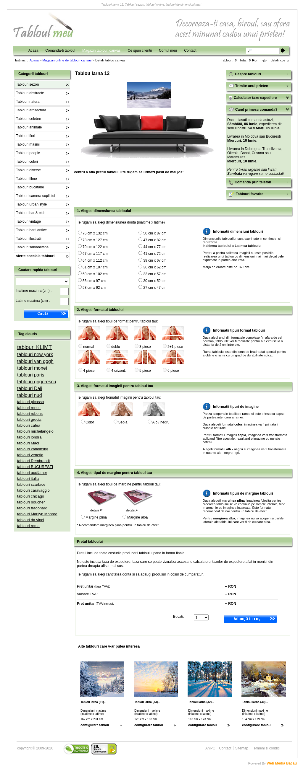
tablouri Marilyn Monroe (37, 514)
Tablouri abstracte (30, 93)
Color (90, 422)
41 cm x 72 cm (154, 254)
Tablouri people (28, 153)
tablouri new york (35, 354)
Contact (190, 50)
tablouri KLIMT (34, 347)
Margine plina (96, 517)
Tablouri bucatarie (30, 187)
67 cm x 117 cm (95, 254)
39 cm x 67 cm (154, 260)
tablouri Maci (28, 443)
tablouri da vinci (30, 520)
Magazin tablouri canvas (101, 50)
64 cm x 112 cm (95, 260)
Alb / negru (161, 422)
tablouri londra (29, 437)
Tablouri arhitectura (31, 110)
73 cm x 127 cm (95, 240)
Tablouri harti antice (31, 230)
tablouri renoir (29, 407)
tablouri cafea (28, 425)
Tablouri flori (25, 136)
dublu (115, 347)
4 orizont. (118, 371)
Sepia (123, 422)
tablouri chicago (30, 496)
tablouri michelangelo (35, 431)
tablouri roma (28, 526)
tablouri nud (29, 395)
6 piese (173, 371)
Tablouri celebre (28, 119)
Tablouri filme (26, 179)
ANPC (210, 748)
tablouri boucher (31, 502)
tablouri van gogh (35, 361)
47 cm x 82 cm (154, 240)
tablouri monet (32, 368)
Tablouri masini (28, 144)
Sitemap (241, 748)
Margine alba (137, 517)
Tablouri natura (27, 102)
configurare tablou (94, 725)
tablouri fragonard (32, 508)
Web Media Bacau (282, 763)
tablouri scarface (31, 484)
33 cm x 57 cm (154, 274)
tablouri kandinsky (32, 449)
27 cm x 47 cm (154, 288)
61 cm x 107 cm (95, 267)
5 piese (145, 371)
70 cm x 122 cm (95, 247)
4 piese (89, 371)
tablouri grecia (29, 419)
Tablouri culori (27, 161)
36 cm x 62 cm (154, 267)
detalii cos (278, 60)
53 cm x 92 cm (94, 288)
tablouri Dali (29, 388)
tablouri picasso (30, 402)
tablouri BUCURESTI (35, 466)
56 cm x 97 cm (94, 281)
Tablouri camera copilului (35, 196)
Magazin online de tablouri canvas (66, 60)
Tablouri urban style (31, 204)
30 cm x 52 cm (154, 281)
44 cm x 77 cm (154, 247)
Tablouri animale (29, 127)
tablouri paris (30, 374)
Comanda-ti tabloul (60, 50)
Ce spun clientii (140, 50)
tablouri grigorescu (36, 381)
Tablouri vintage (28, 221)
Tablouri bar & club (30, 213)
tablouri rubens (30, 413)
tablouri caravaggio (33, 490)
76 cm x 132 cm (95, 233)
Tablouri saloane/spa (32, 247)
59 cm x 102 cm (95, 274)
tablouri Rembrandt (33, 461)
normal (88, 347)
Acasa (33, 50)
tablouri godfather (32, 472)
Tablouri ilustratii (28, 239)
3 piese (145, 347)
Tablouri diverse (28, 170)
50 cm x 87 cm (154, 233)
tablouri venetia (30, 455)
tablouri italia (28, 478)
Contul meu (168, 50)
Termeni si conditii (266, 748)
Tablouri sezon (27, 84)
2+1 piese (175, 347)
